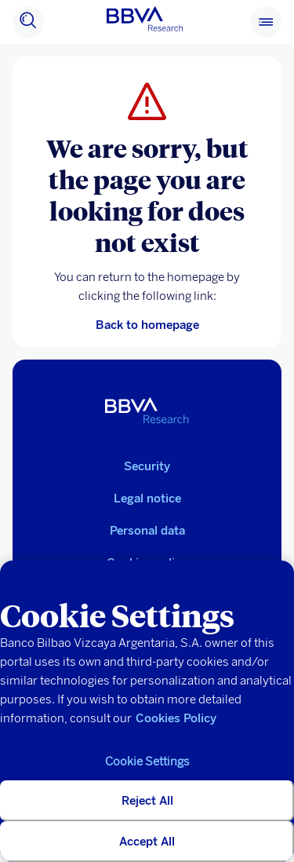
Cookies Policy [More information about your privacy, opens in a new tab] (176, 718)
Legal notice (147, 498)
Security (147, 466)
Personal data (147, 531)
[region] (147, 711)
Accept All (147, 842)
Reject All (147, 801)
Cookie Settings (147, 761)
